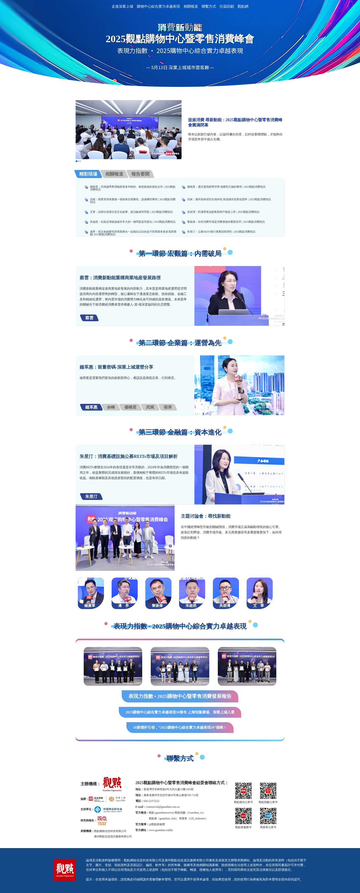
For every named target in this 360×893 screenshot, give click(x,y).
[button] (76, 161)
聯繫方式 (209, 6)
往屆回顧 (227, 6)
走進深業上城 (122, 6)
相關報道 (191, 6)
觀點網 (243, 6)
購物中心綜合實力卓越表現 (158, 6)
